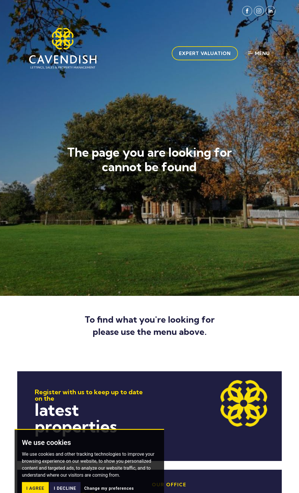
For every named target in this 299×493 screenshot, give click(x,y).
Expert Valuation (205, 53)
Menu (259, 53)
